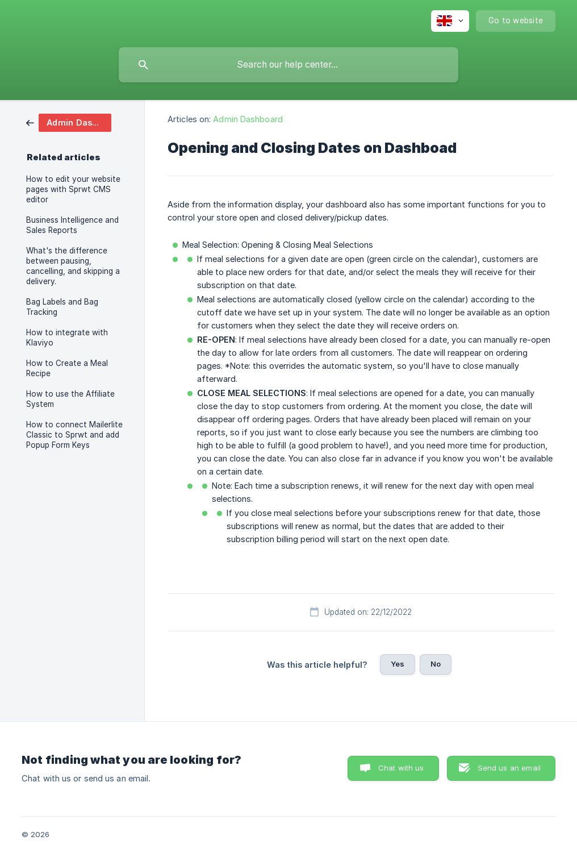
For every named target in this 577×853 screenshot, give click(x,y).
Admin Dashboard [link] (248, 119)
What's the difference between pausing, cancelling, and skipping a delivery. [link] (73, 266)
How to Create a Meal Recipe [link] (67, 368)
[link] (68, 121)
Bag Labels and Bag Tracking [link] (62, 307)
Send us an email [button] (509, 767)
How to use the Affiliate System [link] (70, 399)
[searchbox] (288, 64)
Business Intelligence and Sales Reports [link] (72, 225)
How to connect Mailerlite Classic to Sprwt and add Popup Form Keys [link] (74, 435)
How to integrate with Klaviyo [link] (67, 337)
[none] (450, 21)
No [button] (435, 663)
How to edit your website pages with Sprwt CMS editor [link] (73, 189)
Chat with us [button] (401, 767)
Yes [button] (397, 663)
